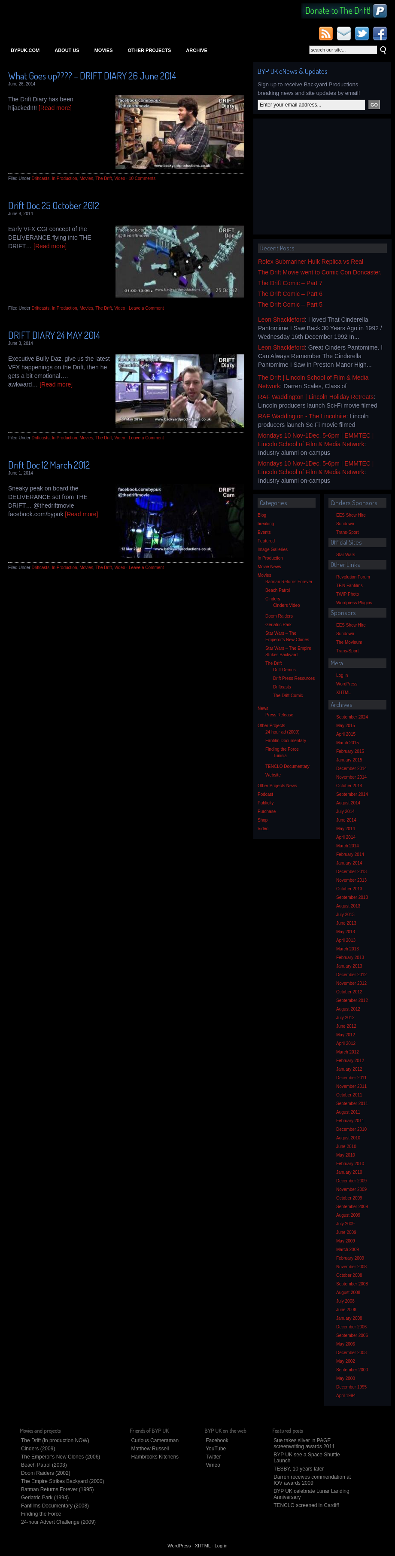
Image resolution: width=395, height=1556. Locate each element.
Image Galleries (273, 549)
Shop (262, 820)
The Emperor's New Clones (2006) (60, 1457)
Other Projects (149, 50)
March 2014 (347, 845)
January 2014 (349, 863)
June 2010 (346, 1146)
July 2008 (345, 1301)
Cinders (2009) (38, 1449)
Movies (103, 50)
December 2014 (351, 768)
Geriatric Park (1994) (45, 1498)
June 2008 (346, 1309)
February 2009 (350, 1258)
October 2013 (349, 888)
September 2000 (352, 1369)
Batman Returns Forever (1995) (57, 1489)
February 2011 (350, 1120)
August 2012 (348, 1009)
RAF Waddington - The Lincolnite (302, 416)
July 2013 (345, 914)
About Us (67, 50)
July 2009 (345, 1223)
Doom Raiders (279, 616)
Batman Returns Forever (289, 581)
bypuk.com (25, 50)
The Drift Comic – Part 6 (290, 293)
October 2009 (349, 1198)
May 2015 (345, 725)
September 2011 (352, 1103)
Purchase (267, 811)
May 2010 (345, 1155)
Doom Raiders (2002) (45, 1473)
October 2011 (349, 1095)
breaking (266, 523)
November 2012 (351, 983)
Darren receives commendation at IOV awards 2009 (312, 1480)
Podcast (265, 794)
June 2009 (346, 1232)
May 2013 (345, 931)
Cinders (272, 599)
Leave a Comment (146, 308)
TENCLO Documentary (287, 766)
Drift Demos (284, 669)
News (263, 708)
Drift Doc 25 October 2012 (53, 205)
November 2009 (351, 1189)
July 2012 (345, 1017)
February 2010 (350, 1163)
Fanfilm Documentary (285, 740)
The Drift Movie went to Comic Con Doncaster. (320, 272)
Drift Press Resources (294, 678)
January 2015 (349, 760)
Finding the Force (282, 749)
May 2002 (345, 1361)
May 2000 (345, 1378)
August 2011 (348, 1112)
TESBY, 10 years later (298, 1469)
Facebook (217, 1440)
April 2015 (346, 734)
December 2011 (351, 1077)
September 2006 (352, 1335)
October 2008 (349, 1275)
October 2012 (349, 992)
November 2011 (351, 1086)
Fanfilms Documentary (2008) (55, 1506)
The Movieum (349, 642)
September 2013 (352, 897)
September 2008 (352, 1284)
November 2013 (351, 880)
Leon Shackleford (281, 319)
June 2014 (346, 820)
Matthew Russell (150, 1449)
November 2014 (351, 777)
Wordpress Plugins (354, 602)
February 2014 (350, 854)
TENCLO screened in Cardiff (306, 1505)
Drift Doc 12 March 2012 (49, 465)
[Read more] (55, 107)
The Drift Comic (288, 695)
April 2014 (346, 837)
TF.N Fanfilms (349, 585)
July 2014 (345, 811)
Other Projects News (277, 785)
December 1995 (351, 1387)
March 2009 (347, 1249)
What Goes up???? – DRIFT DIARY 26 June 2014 (92, 76)
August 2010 (348, 1138)
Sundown (345, 523)
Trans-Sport (347, 532)
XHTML (343, 692)
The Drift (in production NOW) (55, 1440)
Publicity (265, 803)
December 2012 (351, 974)
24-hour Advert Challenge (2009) (58, 1522)
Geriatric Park (278, 624)
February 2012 (350, 1060)
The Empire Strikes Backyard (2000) (62, 1481)
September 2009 (352, 1206)
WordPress (346, 684)
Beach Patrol (277, 590)
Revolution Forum (353, 577)
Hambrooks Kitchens (155, 1457)
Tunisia (280, 755)
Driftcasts (40, 178)
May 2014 (345, 828)
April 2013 (346, 940)
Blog (262, 515)
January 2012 (349, 1069)
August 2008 (348, 1292)
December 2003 (351, 1352)
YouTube (216, 1449)
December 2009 (351, 1180)
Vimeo (213, 1465)
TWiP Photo (347, 594)
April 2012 (346, 1043)
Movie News (269, 566)
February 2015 (350, 751)
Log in (342, 675)
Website (273, 775)
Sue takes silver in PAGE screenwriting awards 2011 (304, 1443)
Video (119, 178)
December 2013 (351, 871)
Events (264, 532)
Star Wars (345, 554)
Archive (196, 50)
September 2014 (352, 794)
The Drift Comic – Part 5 (290, 304)
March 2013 (347, 949)
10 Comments (142, 178)
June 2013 (346, 923)
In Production (64, 178)
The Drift (103, 178)
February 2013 (350, 957)
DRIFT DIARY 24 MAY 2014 (54, 335)
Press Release (279, 715)
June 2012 (346, 1026)
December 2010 (351, 1129)
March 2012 (347, 1052)
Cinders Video (286, 605)
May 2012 (345, 1034)
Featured (266, 541)
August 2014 (348, 803)
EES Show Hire (351, 515)
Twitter (213, 1457)
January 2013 (349, 966)
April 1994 (346, 1395)
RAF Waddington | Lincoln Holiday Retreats (316, 396)
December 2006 (351, 1327)
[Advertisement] (322, 176)
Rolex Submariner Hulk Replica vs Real (310, 261)
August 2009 (348, 1215)
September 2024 (352, 717)
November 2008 (351, 1266)
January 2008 (349, 1318)
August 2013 (348, 906)
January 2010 (349, 1172)
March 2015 (347, 742)
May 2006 (345, 1344)
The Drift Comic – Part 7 (290, 283)
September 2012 (352, 1000)
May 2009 (345, 1241)
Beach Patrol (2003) (44, 1465)
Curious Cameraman (155, 1440)
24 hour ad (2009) (282, 732)
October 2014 (349, 785)
